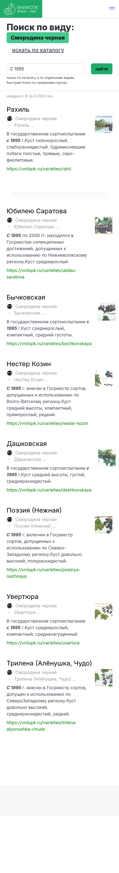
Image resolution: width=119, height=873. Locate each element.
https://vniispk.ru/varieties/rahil (39, 168)
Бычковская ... (29, 313)
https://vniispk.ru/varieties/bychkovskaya (49, 343)
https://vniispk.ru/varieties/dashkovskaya (49, 490)
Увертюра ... (27, 612)
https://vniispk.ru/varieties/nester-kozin (47, 423)
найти (101, 69)
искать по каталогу (38, 50)
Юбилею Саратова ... (36, 226)
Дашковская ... (30, 459)
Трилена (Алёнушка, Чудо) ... (45, 679)
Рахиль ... (24, 125)
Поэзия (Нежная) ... (35, 526)
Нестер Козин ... (31, 379)
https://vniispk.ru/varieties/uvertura (43, 643)
